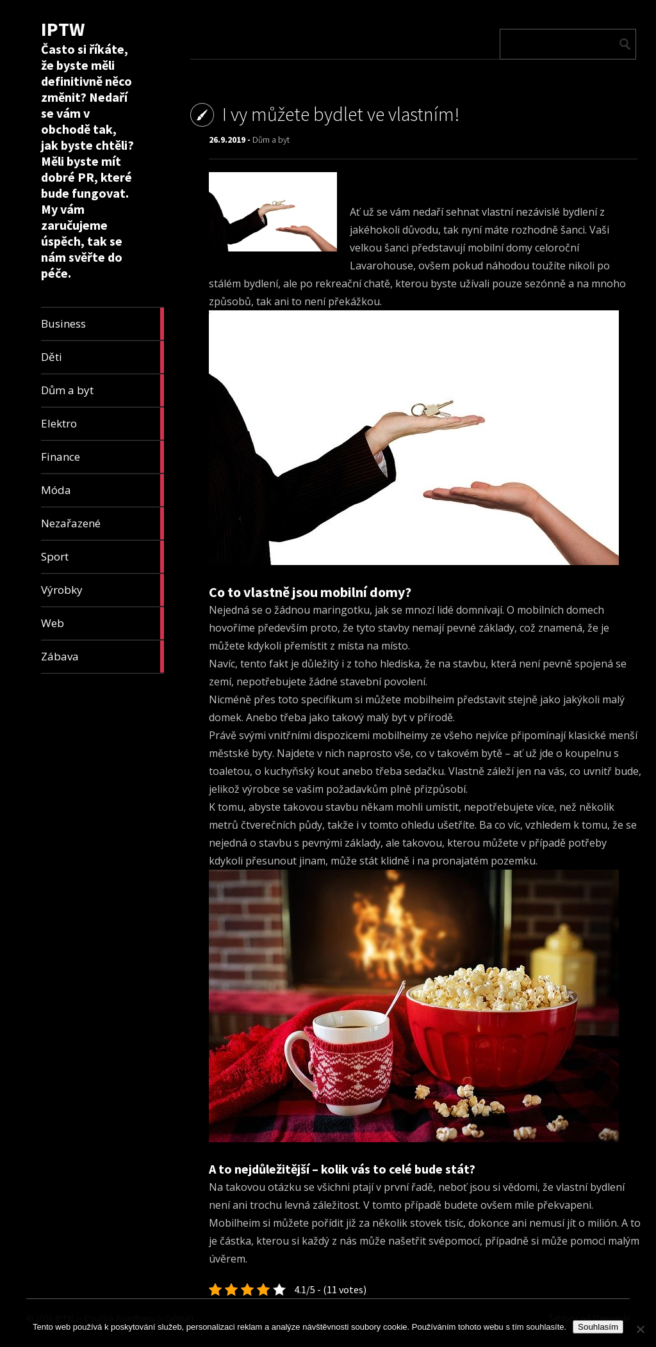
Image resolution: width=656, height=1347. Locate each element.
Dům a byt (271, 139)
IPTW (63, 29)
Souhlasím (598, 1327)
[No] (640, 1329)
